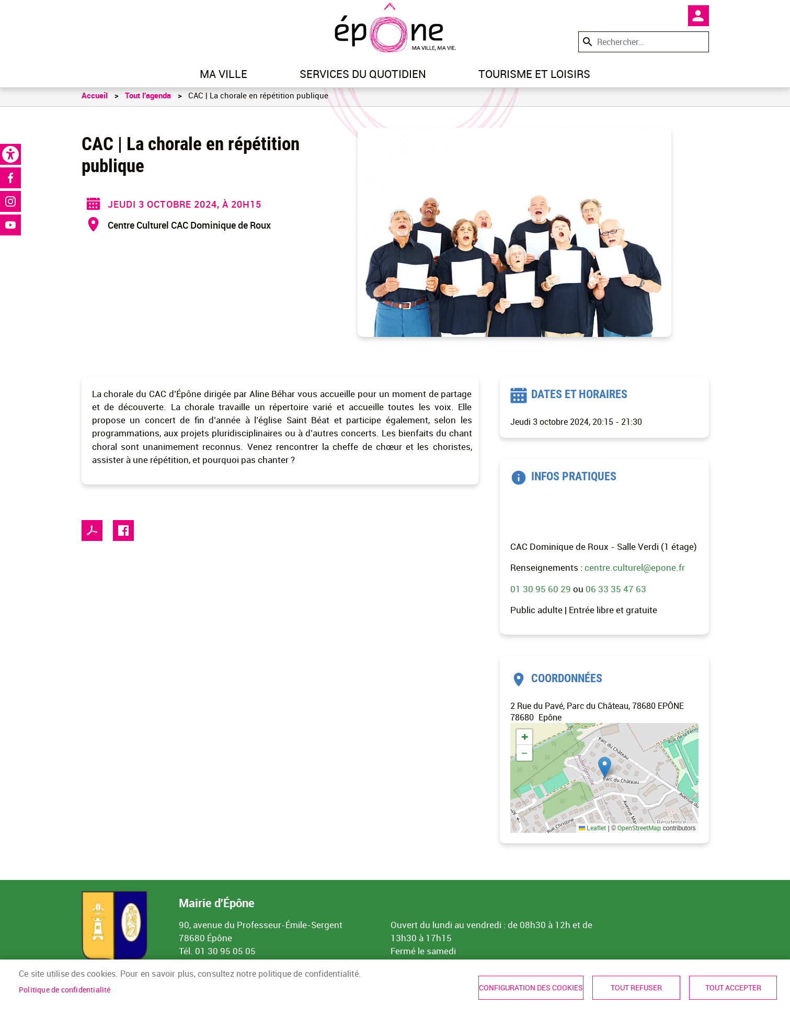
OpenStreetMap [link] (639, 833)
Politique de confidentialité (65, 990)
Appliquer (586, 41)
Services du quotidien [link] (363, 73)
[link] (10, 154)
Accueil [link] (95, 100)
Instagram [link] (10, 201)
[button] (604, 772)
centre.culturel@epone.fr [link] (635, 573)
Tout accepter (733, 987)
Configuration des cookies (531, 987)
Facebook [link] (10, 177)
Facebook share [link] (123, 535)
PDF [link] (92, 535)
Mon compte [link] (698, 15)
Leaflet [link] (592, 833)
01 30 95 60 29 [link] (540, 594)
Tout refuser (636, 987)
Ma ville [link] (223, 73)
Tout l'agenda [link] (148, 100)
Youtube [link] (10, 225)
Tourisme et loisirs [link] (534, 73)
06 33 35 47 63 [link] (616, 594)
